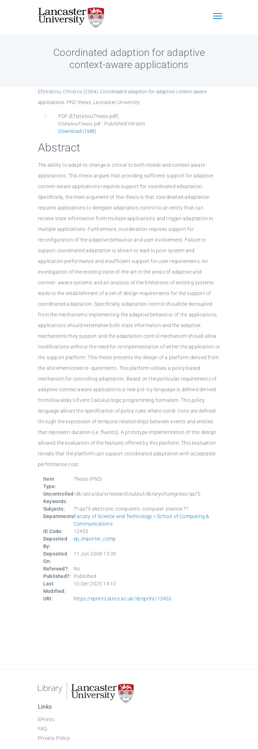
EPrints (46, 719)
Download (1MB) (77, 131)
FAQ (42, 729)
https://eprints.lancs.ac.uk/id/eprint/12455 (123, 598)
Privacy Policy (54, 738)
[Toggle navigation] (217, 17)
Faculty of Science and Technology (113, 516)
